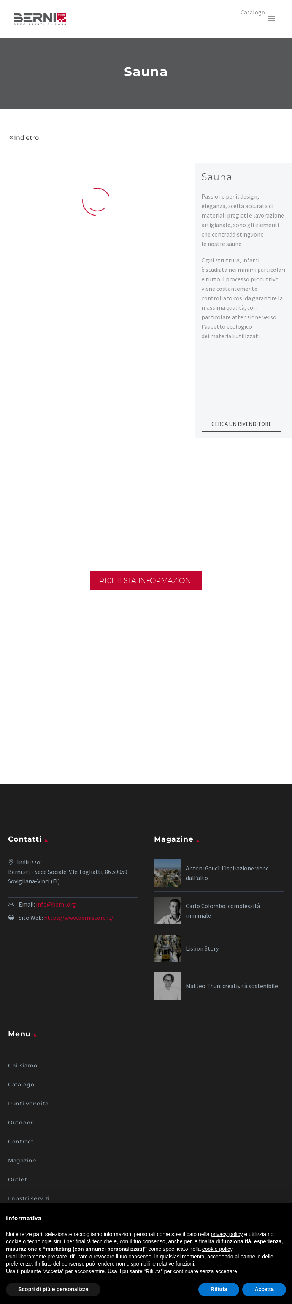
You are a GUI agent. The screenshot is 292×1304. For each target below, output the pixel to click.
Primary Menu (271, 18)
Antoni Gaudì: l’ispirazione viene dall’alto (227, 872)
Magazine (22, 1160)
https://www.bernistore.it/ (78, 917)
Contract (21, 1141)
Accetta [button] (264, 1289)
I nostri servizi (29, 1198)
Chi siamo (22, 1065)
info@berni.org (56, 904)
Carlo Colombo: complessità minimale (223, 910)
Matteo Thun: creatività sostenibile (232, 986)
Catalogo (21, 1084)
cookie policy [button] (217, 1249)
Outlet (17, 1179)
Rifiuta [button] (219, 1289)
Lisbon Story (202, 948)
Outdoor (20, 1122)
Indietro (26, 137)
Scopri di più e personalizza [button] (53, 1289)
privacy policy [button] (227, 1234)
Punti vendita (28, 1103)
